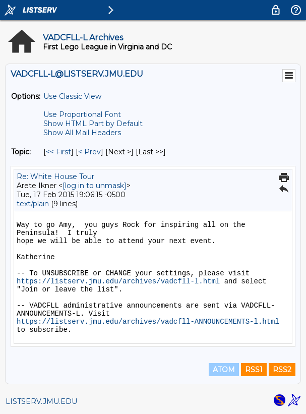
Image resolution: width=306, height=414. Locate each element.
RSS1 (254, 369)
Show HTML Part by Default (93, 123)
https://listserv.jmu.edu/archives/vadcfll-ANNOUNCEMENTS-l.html (148, 322)
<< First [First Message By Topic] (58, 151)
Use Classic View (72, 96)
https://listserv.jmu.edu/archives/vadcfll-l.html (118, 281)
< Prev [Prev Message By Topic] (89, 151)
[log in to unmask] (95, 185)
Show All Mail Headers (82, 132)
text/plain (33, 203)
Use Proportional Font (82, 114)
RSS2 (282, 369)
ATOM (224, 369)
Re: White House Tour (55, 176)
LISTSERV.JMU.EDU (41, 401)
